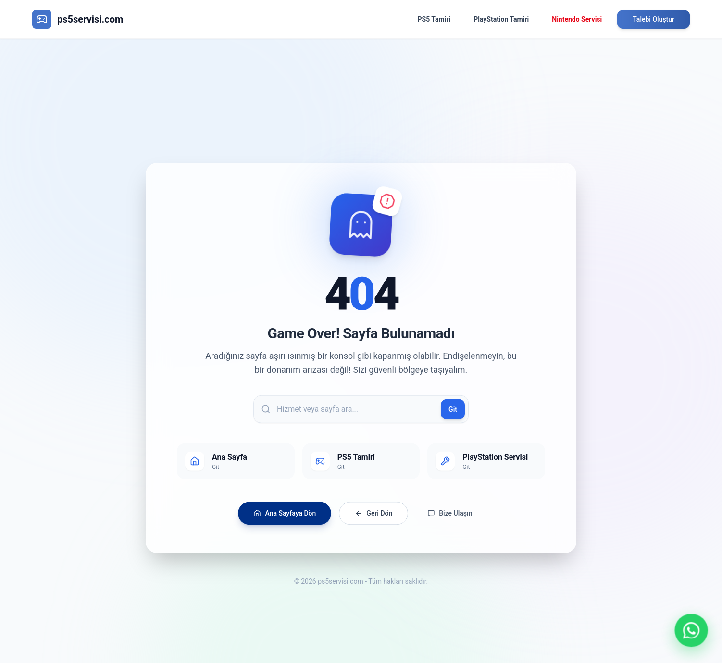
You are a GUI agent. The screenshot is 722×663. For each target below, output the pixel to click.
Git (452, 413)
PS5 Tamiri (434, 19)
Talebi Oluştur (653, 19)
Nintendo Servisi (577, 19)
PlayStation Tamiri (501, 19)
